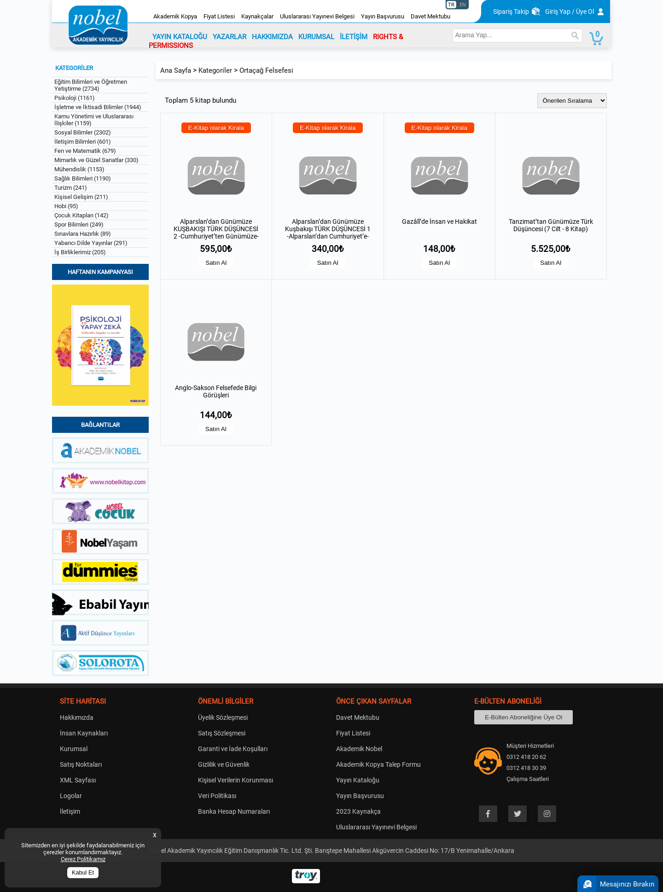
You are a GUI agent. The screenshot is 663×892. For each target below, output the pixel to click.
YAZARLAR (229, 37)
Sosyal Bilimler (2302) (82, 132)
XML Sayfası (78, 780)
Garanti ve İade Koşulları (233, 748)
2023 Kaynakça (358, 811)
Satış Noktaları (81, 764)
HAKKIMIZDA (272, 37)
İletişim (70, 811)
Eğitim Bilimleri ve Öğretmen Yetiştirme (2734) (90, 85)
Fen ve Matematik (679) (85, 150)
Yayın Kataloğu (357, 780)
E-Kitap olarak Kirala (216, 127)
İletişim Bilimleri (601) (82, 141)
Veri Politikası (217, 795)
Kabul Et (83, 872)
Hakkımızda (76, 717)
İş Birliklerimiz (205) (80, 252)
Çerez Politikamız (83, 859)
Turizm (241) (70, 187)
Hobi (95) (66, 206)
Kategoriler (215, 70)
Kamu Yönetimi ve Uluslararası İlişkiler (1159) (94, 120)
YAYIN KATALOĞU (179, 37)
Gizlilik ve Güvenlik (224, 764)
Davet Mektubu (430, 16)
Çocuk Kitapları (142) (81, 215)
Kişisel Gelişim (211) (81, 196)
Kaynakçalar (257, 16)
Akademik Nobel (359, 748)
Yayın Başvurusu (382, 16)
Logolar (71, 795)
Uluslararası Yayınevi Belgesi (317, 16)
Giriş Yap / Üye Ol (569, 11)
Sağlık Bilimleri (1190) (82, 178)
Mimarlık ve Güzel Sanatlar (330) (96, 160)
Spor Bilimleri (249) (79, 224)
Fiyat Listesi (219, 16)
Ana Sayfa (175, 70)
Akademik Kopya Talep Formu (378, 764)
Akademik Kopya (175, 16)
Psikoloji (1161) (74, 97)
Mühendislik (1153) (79, 169)
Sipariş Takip (511, 11)
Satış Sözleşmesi (221, 733)
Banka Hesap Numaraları (234, 811)
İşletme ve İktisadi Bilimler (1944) (97, 107)
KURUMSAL (316, 37)
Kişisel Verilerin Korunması (235, 780)
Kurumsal (73, 748)
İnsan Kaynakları (84, 733)
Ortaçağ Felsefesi (266, 70)
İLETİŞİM (353, 37)
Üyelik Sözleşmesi (223, 717)
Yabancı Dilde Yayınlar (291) (91, 242)
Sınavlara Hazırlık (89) (82, 233)
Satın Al (216, 262)
